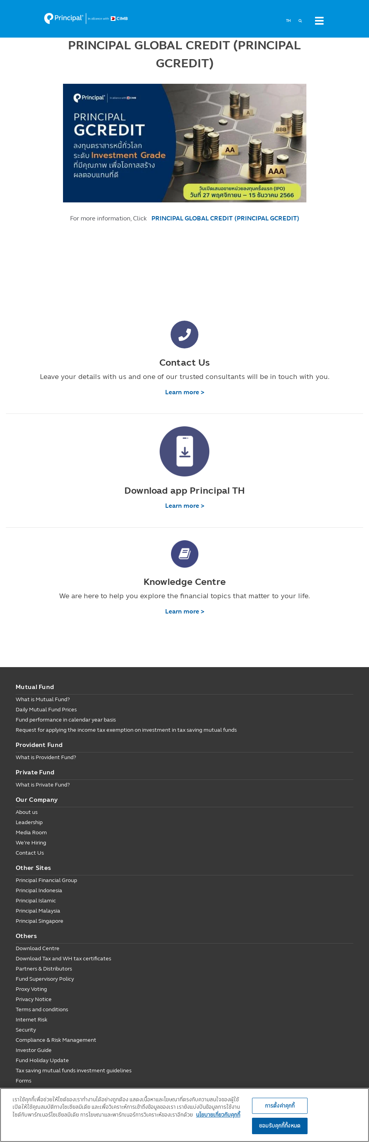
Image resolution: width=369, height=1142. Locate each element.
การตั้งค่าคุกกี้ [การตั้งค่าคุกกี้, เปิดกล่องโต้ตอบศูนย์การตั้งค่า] (280, 1105)
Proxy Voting (31, 989)
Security (26, 1030)
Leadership (29, 822)
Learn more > (184, 392)
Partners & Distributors (44, 968)
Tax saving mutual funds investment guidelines (73, 1070)
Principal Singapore (39, 921)
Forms (23, 1080)
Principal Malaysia (38, 910)
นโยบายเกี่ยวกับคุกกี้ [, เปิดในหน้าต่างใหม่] (218, 1114)
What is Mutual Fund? (43, 699)
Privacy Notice (34, 999)
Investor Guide (34, 1050)
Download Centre (37, 948)
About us (27, 812)
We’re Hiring (31, 842)
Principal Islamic (36, 900)
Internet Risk (31, 1019)
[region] (184, 1115)
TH (288, 20)
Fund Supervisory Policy (45, 979)
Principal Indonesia (39, 890)
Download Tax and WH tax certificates (63, 958)
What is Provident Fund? (46, 757)
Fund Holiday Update (42, 1060)
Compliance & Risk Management (56, 1040)
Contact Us (30, 853)
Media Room (31, 832)
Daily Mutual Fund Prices (46, 709)
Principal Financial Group (46, 880)
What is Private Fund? (43, 784)
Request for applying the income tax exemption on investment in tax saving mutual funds (126, 730)
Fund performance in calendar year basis (66, 719)
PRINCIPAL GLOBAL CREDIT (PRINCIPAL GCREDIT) (225, 218)
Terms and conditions (42, 1009)
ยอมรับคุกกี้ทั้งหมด (280, 1125)
